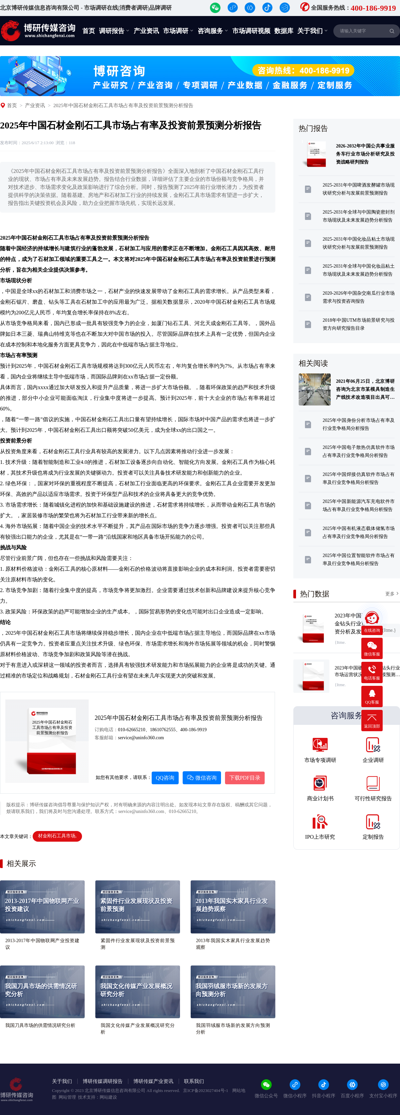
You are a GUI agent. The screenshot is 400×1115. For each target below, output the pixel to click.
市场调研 (178, 30)
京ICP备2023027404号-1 (206, 1090)
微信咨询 (202, 778)
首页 (88, 30)
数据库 (283, 30)
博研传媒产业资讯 (153, 1081)
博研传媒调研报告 (103, 1081)
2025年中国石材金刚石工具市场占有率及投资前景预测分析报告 (123, 105)
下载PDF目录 (244, 778)
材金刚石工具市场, (57, 835)
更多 (392, 593)
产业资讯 (146, 30)
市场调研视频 (251, 30)
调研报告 (114, 30)
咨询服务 (213, 30)
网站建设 (108, 1097)
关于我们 (312, 30)
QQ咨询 (165, 778)
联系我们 (194, 1081)
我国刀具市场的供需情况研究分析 (40, 1025)
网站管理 (67, 1097)
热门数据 (314, 594)
